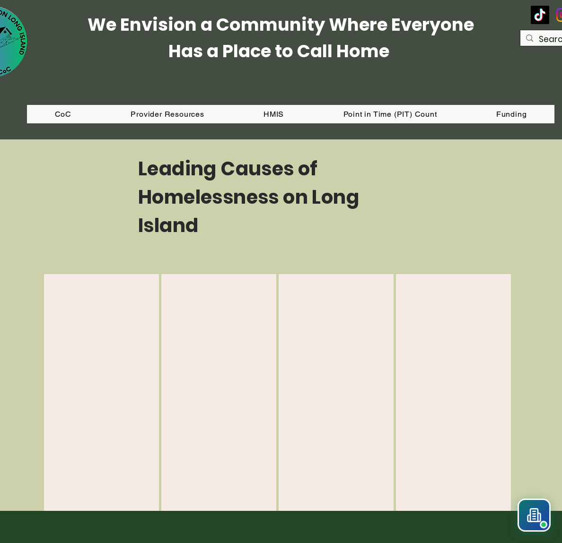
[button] (511, 114)
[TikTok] (540, 15)
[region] (101, 392)
